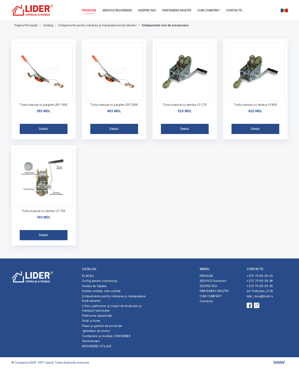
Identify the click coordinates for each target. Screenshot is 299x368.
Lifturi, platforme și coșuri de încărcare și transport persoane (112, 308)
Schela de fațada (94, 286)
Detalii (43, 128)
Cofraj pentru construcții (99, 281)
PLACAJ (88, 276)
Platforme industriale (97, 316)
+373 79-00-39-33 (260, 276)
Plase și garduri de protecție (102, 326)
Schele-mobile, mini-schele (101, 291)
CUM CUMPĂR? (208, 10)
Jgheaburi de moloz (96, 331)
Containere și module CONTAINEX (106, 336)
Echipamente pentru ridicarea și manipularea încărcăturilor (98, 25)
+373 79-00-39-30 (260, 286)
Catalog (48, 25)
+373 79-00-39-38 (260, 281)
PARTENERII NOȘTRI (176, 10)
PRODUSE (89, 10)
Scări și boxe (91, 321)
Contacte (234, 10)
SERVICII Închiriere (117, 10)
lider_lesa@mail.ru (260, 296)
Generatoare (91, 341)
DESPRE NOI (147, 10)
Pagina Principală (26, 25)
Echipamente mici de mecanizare (165, 25)
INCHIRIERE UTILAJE (97, 346)
